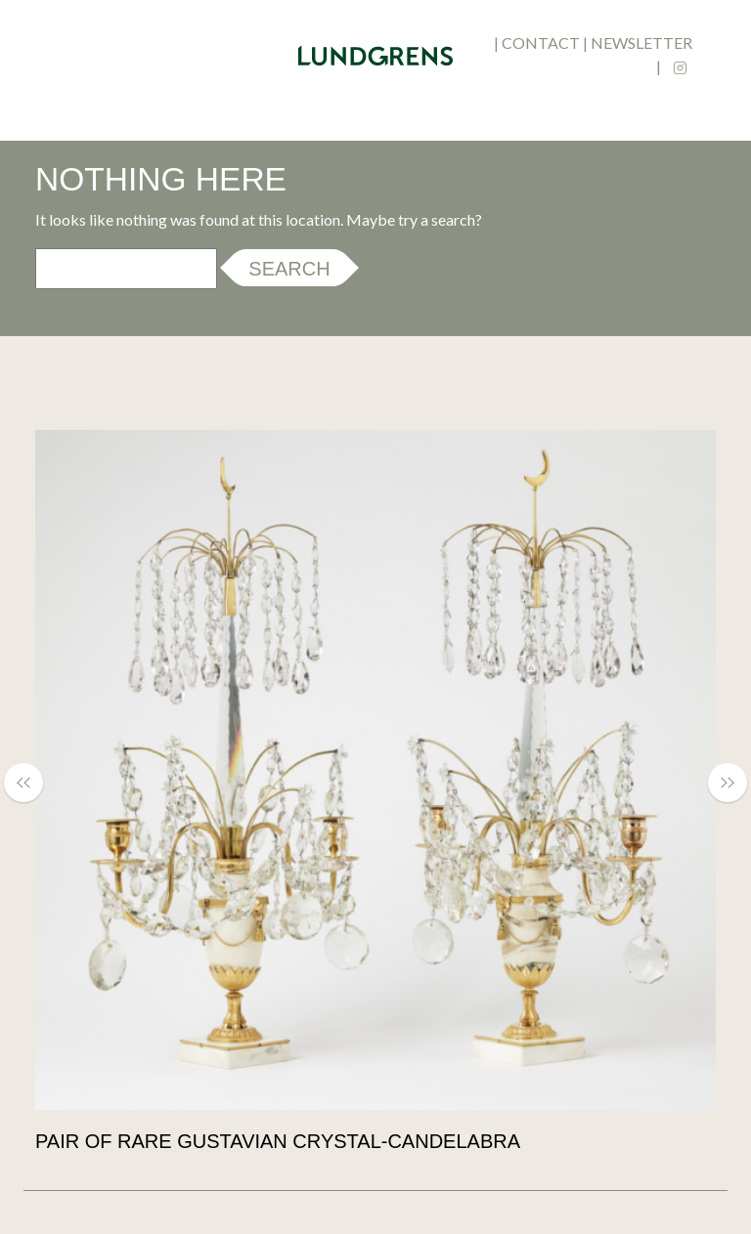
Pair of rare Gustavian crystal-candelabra (277, 1141)
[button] (33, 782)
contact (541, 42)
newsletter (641, 42)
